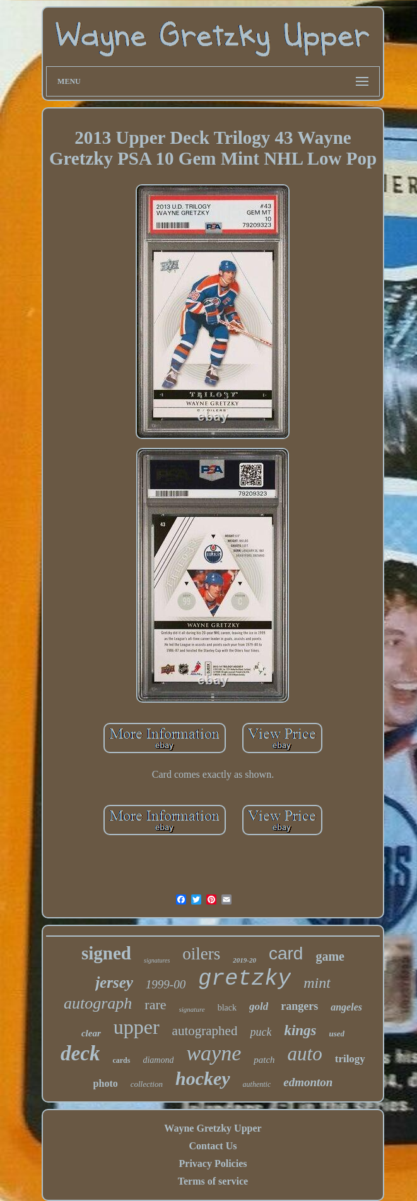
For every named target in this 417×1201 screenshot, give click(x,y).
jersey (114, 982)
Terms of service (213, 1181)
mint (317, 983)
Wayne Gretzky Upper (212, 1128)
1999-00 (165, 984)
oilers (201, 953)
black (227, 1007)
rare (155, 1004)
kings (300, 1030)
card (286, 953)
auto (305, 1054)
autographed (205, 1030)
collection (147, 1084)
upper (137, 1027)
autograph (98, 1003)
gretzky (244, 979)
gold (258, 1006)
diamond (158, 1060)
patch (264, 1060)
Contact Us (213, 1145)
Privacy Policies (213, 1163)
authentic (257, 1084)
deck (80, 1053)
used (337, 1033)
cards (121, 1060)
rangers (299, 1006)
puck (260, 1032)
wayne (213, 1053)
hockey (202, 1078)
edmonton (307, 1082)
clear (91, 1033)
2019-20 (244, 960)
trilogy (350, 1059)
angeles (346, 1007)
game (329, 956)
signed (106, 953)
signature (192, 1009)
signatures (157, 960)
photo (105, 1083)
